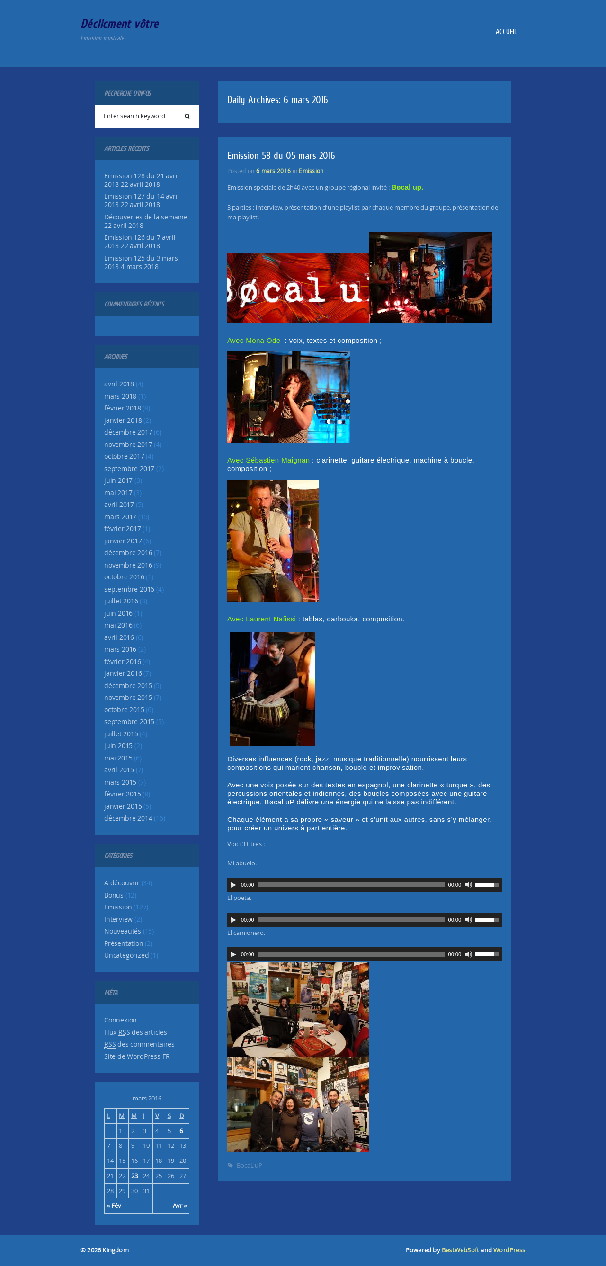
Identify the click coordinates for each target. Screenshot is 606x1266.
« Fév (114, 1205)
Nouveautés (122, 931)
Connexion (120, 1020)
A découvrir (122, 883)
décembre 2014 (128, 818)
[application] (364, 885)
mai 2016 (118, 625)
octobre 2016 (124, 577)
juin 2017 (118, 480)
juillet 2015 (121, 734)
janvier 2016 (123, 673)
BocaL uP (249, 1165)
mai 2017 (118, 493)
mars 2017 (120, 517)
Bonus (114, 895)
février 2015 (122, 794)
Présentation (123, 943)
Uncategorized (126, 955)
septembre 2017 (129, 468)
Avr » (180, 1205)
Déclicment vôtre (119, 24)
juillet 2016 (121, 601)
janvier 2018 (123, 420)
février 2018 (122, 408)
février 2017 (122, 528)
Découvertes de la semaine (145, 217)
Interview (118, 919)
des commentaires (139, 1044)
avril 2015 (119, 770)
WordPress (509, 1250)
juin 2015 (118, 746)
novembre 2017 (128, 444)
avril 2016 (119, 637)
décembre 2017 (128, 432)
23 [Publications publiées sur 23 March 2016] (134, 1175)
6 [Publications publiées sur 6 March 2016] (181, 1130)
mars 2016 (120, 649)
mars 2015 (120, 782)
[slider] (351, 884)
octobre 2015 (124, 710)
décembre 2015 (128, 685)
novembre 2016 (128, 565)
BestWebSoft (460, 1250)
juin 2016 (118, 613)
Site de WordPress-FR (137, 1056)
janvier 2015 (123, 806)
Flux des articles (135, 1032)
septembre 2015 (129, 721)
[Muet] (468, 885)
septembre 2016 (129, 589)
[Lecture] (233, 885)
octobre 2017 (124, 456)
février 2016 (122, 661)
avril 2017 (119, 504)
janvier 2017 (123, 541)
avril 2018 (119, 384)
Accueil (506, 31)
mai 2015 (118, 758)
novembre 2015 (128, 697)
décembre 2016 (128, 553)
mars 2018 (120, 396)
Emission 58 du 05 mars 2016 (281, 155)
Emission (118, 907)
